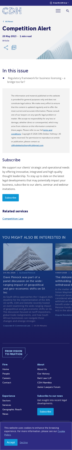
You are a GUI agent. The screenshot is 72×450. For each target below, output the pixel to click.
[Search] (67, 11)
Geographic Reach (12, 409)
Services (6, 405)
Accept (11, 442)
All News (9, 23)
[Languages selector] (59, 3)
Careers (6, 378)
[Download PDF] (14, 49)
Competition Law (12, 218)
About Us (42, 369)
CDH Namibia (44, 382)
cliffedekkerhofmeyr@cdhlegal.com (27, 145)
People (6, 373)
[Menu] (59, 10)
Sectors (6, 400)
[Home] (11, 11)
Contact (6, 382)
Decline (24, 442)
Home (5, 369)
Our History (43, 373)
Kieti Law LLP (44, 378)
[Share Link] (6, 49)
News (5, 414)
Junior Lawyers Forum (48, 387)
